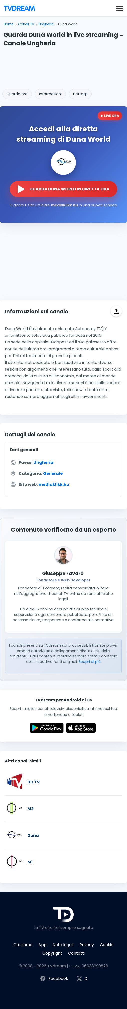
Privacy (87, 945)
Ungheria (46, 24)
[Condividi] (116, 311)
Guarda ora (17, 93)
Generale (53, 473)
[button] (119, 8)
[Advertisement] (63, 66)
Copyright (52, 953)
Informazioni (50, 93)
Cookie (107, 945)
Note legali (63, 945)
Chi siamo (23, 945)
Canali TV (26, 24)
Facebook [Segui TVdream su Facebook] (54, 979)
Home (9, 24)
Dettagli (80, 93)
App (42, 945)
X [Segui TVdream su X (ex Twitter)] (82, 979)
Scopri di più (90, 661)
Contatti (76, 953)
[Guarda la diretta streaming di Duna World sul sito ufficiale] (63, 189)
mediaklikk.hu (54, 484)
